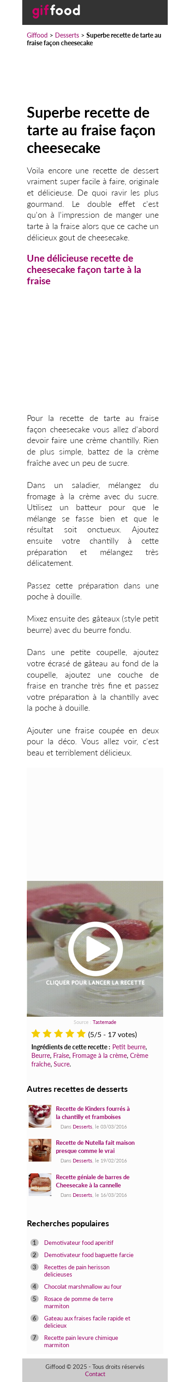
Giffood (37, 35)
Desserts (67, 35)
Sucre (62, 1064)
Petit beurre (128, 1047)
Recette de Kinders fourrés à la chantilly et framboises (93, 1112)
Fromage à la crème (99, 1055)
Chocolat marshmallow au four (83, 1286)
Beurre (40, 1055)
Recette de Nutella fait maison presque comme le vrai (95, 1146)
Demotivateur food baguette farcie (89, 1254)
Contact (95, 1373)
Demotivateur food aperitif (79, 1242)
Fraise (61, 1055)
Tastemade (104, 1022)
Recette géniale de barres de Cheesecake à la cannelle (93, 1181)
